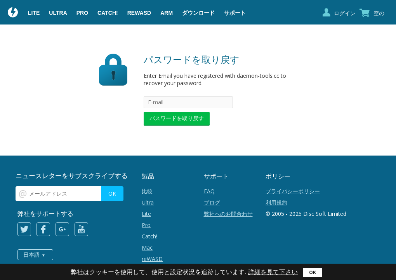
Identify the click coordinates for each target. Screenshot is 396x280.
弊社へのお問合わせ (228, 213)
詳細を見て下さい (273, 272)
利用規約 (276, 202)
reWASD (139, 13)
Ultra (58, 13)
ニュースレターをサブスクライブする (72, 175)
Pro (82, 13)
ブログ (212, 202)
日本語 (31, 255)
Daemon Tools (13, 13)
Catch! (107, 13)
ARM (166, 13)
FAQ (209, 191)
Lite (34, 13)
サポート (235, 13)
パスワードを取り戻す (176, 118)
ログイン (345, 13)
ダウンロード (198, 13)
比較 (147, 191)
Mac (147, 247)
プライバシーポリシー (293, 191)
